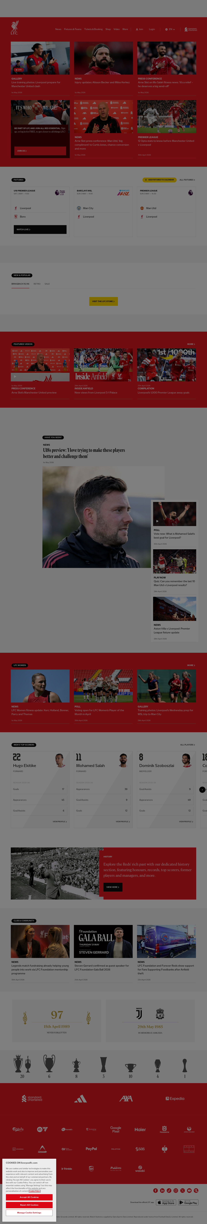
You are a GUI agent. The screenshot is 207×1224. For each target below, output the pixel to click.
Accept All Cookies (29, 1197)
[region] (29, 1190)
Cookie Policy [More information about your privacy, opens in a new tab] (34, 1191)
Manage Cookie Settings (29, 1213)
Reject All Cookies (29, 1205)
